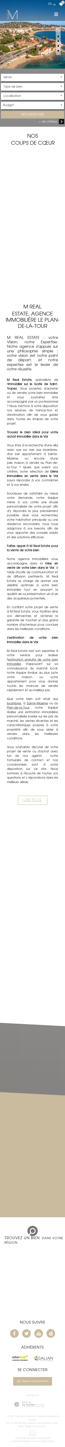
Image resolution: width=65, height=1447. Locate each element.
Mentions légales (27, 1423)
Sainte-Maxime (37, 703)
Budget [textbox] (8, 105)
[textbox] (32, 87)
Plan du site (12, 1423)
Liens (55, 1423)
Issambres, (14, 703)
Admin (21, 1426)
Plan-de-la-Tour (18, 707)
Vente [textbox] (7, 77)
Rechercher (32, 115)
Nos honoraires (44, 1423)
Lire (32, 800)
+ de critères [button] (48, 122)
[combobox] (32, 78)
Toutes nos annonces (35, 1426)
